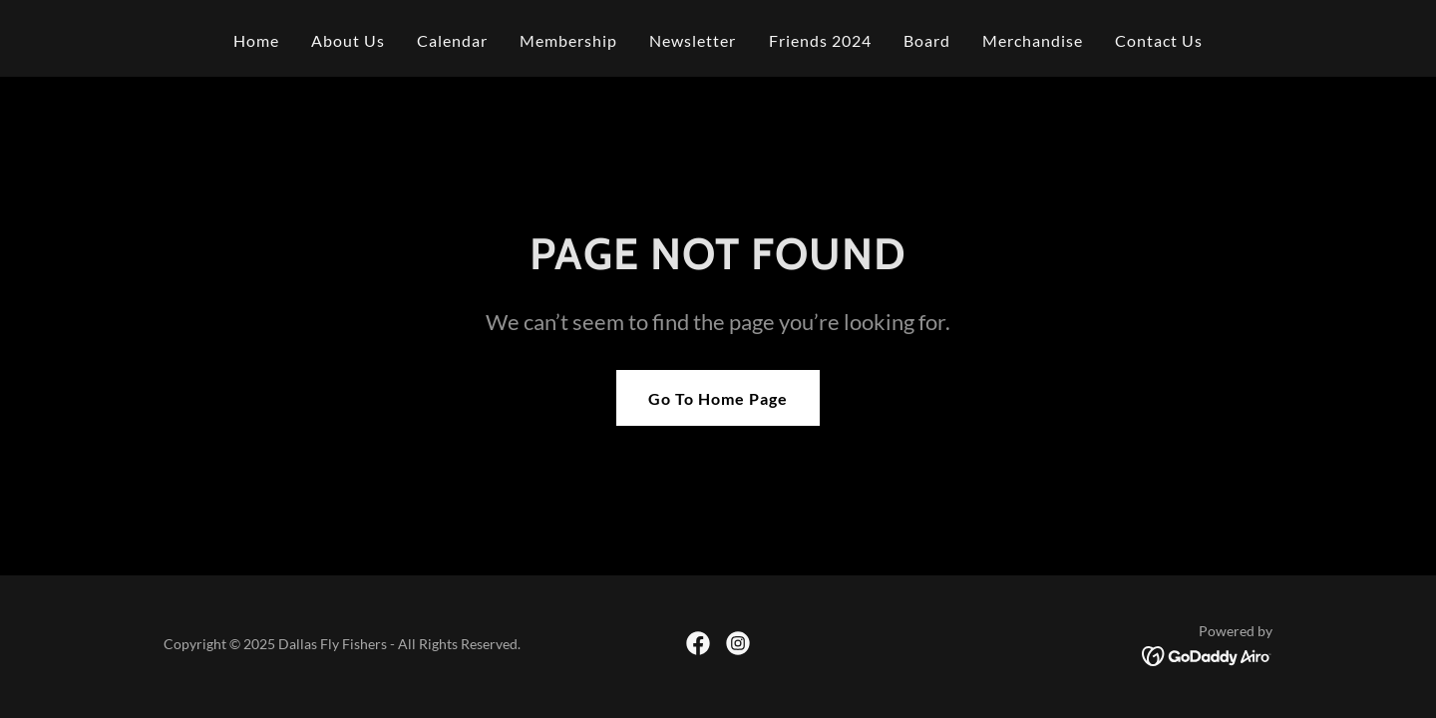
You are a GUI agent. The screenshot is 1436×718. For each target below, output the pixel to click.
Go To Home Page (718, 398)
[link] (698, 643)
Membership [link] (568, 40)
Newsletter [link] (692, 40)
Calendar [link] (452, 40)
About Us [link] (348, 40)
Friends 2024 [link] (820, 40)
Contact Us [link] (1159, 40)
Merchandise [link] (1032, 40)
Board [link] (926, 40)
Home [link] (256, 40)
